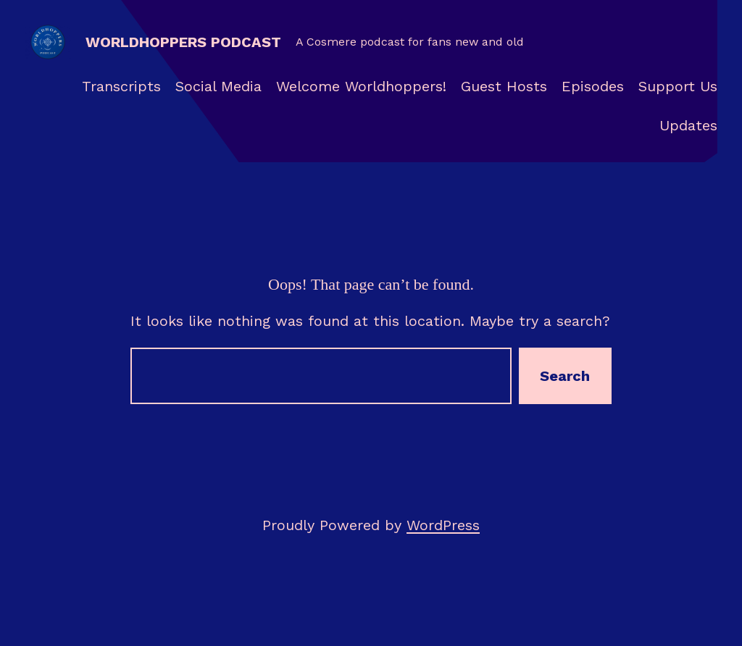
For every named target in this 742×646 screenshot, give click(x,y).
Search (565, 376)
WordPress (443, 525)
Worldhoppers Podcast (183, 42)
